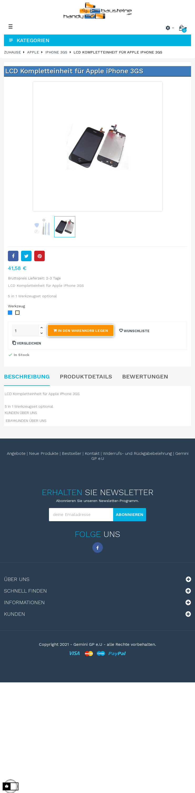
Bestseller (71, 453)
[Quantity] (25, 330)
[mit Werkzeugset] (10, 312)
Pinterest (39, 256)
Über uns (16, 579)
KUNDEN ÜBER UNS (21, 413)
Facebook (98, 548)
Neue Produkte (43, 453)
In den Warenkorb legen (80, 330)
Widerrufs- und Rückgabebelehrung (137, 453)
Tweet (26, 256)
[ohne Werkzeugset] (17, 312)
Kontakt (92, 453)
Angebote (16, 453)
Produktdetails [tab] (86, 376)
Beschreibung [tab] (27, 376)
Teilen (13, 256)
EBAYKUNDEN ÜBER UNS (26, 420)
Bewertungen (145, 376)
